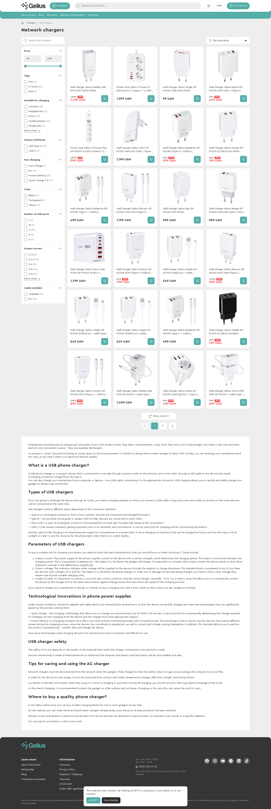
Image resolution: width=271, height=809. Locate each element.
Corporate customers (33, 779)
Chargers (31, 23)
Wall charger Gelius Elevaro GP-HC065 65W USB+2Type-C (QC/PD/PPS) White (227, 271)
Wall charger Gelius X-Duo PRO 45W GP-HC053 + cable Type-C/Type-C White (226, 393)
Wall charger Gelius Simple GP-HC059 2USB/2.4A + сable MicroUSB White (133, 332)
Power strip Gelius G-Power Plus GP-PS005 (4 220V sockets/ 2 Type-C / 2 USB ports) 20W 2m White (88, 150)
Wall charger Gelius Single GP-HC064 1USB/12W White (180, 89)
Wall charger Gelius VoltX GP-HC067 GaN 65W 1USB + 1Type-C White (134, 150)
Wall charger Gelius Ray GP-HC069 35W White (179, 210)
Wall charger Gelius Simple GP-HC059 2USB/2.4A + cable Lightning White (180, 271)
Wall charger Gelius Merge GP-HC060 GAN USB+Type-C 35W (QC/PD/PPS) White (226, 210)
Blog (41, 15)
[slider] (43, 66)
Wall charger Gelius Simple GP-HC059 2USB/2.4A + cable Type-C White (88, 332)
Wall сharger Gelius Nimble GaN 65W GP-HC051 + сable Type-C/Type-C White (134, 393)
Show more (32, 130)
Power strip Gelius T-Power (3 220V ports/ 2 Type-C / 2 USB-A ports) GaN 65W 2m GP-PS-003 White (134, 89)
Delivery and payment (72, 15)
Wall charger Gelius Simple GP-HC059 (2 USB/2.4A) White (226, 150)
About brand (28, 15)
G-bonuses (65, 784)
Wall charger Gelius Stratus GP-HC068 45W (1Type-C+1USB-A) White (134, 271)
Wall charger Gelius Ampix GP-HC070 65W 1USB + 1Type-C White (226, 89)
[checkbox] (43, 82)
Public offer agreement (72, 789)
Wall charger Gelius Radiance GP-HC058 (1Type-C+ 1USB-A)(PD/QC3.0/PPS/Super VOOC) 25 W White (182, 150)
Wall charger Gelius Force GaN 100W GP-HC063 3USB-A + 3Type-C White (87, 271)
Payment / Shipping (70, 774)
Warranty (52, 15)
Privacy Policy (67, 769)
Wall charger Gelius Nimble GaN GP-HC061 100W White (88, 89)
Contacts (93, 15)
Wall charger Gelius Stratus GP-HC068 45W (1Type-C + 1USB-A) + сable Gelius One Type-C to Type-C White (88, 393)
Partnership (27, 769)
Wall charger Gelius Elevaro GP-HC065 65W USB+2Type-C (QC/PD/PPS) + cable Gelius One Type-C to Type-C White (135, 210)
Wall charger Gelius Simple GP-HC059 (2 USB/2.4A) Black (226, 332)
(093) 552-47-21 (146, 766)
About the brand (30, 765)
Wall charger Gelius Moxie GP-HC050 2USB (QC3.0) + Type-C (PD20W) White (180, 393)
